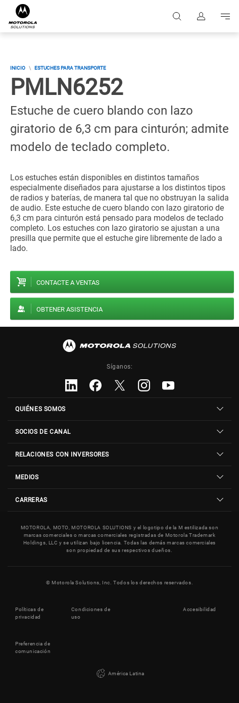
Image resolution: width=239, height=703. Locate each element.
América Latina (119, 674)
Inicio (17, 68)
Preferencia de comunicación (33, 647)
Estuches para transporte (70, 68)
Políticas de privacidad (29, 613)
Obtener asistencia (69, 309)
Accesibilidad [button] (199, 609)
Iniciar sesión (201, 16)
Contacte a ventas (68, 282)
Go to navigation (225, 16)
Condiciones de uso (90, 613)
